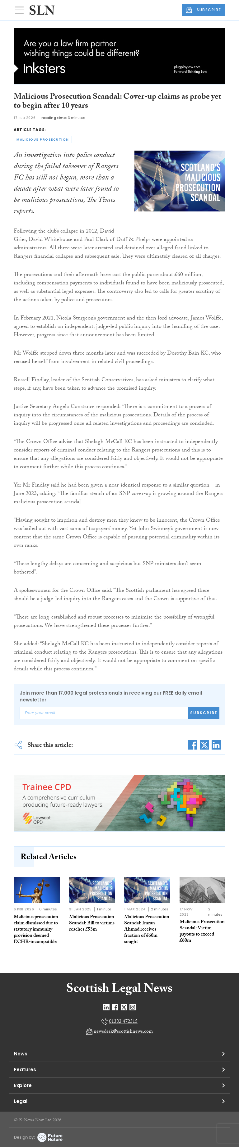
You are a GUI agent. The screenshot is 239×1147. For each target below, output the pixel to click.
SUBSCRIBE (203, 10)
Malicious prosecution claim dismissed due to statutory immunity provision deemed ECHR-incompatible (36, 929)
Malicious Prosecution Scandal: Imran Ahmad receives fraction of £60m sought (146, 929)
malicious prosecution (42, 139)
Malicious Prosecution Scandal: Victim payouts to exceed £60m (202, 931)
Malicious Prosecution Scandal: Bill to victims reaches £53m (92, 923)
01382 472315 (123, 1022)
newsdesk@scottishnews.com (123, 1032)
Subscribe (204, 712)
